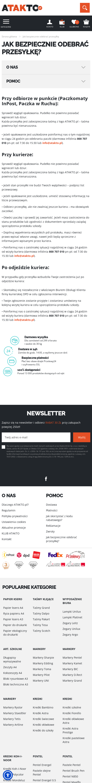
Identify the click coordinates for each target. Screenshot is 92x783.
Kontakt (6, 539)
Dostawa (51, 504)
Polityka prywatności (15, 516)
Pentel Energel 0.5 (44, 780)
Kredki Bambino (43, 707)
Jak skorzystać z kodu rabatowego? (59, 518)
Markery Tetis (12, 719)
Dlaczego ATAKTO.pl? (15, 504)
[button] (8, 775)
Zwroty (50, 531)
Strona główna (9, 36)
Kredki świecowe (43, 719)
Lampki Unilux (72, 611)
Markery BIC (70, 669)
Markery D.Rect (72, 675)
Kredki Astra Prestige (70, 730)
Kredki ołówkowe (43, 724)
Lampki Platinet (72, 617)
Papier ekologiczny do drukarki (15, 632)
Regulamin (8, 510)
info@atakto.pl (52, 143)
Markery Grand (72, 680)
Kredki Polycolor (13, 774)
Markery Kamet (72, 663)
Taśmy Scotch (41, 631)
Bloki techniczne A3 (15, 684)
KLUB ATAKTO (10, 533)
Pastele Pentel (72, 765)
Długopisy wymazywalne (12, 659)
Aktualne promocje (14, 527)
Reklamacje (53, 525)
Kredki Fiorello (72, 713)
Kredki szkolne (72, 707)
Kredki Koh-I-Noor (14, 769)
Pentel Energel (42, 765)
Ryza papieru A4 (13, 613)
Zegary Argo (70, 634)
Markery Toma (42, 669)
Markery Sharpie (43, 657)
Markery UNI (41, 680)
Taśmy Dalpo (41, 613)
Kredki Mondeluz (14, 780)
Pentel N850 (70, 776)
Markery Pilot (41, 675)
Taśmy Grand (41, 608)
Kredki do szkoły (43, 730)
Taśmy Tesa (40, 625)
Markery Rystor (13, 707)
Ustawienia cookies (14, 522)
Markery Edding (43, 663)
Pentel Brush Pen (74, 770)
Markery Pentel (72, 657)
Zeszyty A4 (10, 667)
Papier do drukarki (15, 625)
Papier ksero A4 (13, 608)
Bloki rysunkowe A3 (15, 678)
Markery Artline (13, 724)
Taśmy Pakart (41, 619)
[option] (46, 355)
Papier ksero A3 (13, 619)
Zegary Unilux (71, 629)
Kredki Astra (40, 713)
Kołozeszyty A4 (12, 673)
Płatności (51, 510)
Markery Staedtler (14, 713)
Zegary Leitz (70, 623)
